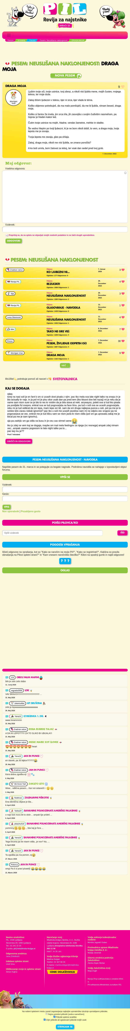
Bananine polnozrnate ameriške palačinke (52, 811)
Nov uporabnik (10, 511)
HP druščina (36, 703)
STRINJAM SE (65, 1027)
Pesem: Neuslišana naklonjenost (51, 63)
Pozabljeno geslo (30, 511)
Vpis (6, 507)
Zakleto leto (38, 784)
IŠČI (122, 533)
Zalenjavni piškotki (38, 798)
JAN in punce (33, 756)
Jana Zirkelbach (12, 956)
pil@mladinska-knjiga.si (24, 948)
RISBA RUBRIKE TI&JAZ (43, 729)
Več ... (65, 365)
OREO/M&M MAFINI (30, 677)
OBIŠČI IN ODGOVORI (19, 441)
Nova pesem (65, 75)
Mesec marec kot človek (45, 742)
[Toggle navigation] (9, 35)
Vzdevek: (7, 484)
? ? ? (65, 561)
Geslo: (5, 494)
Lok (29, 690)
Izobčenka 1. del (35, 716)
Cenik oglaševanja (62, 972)
